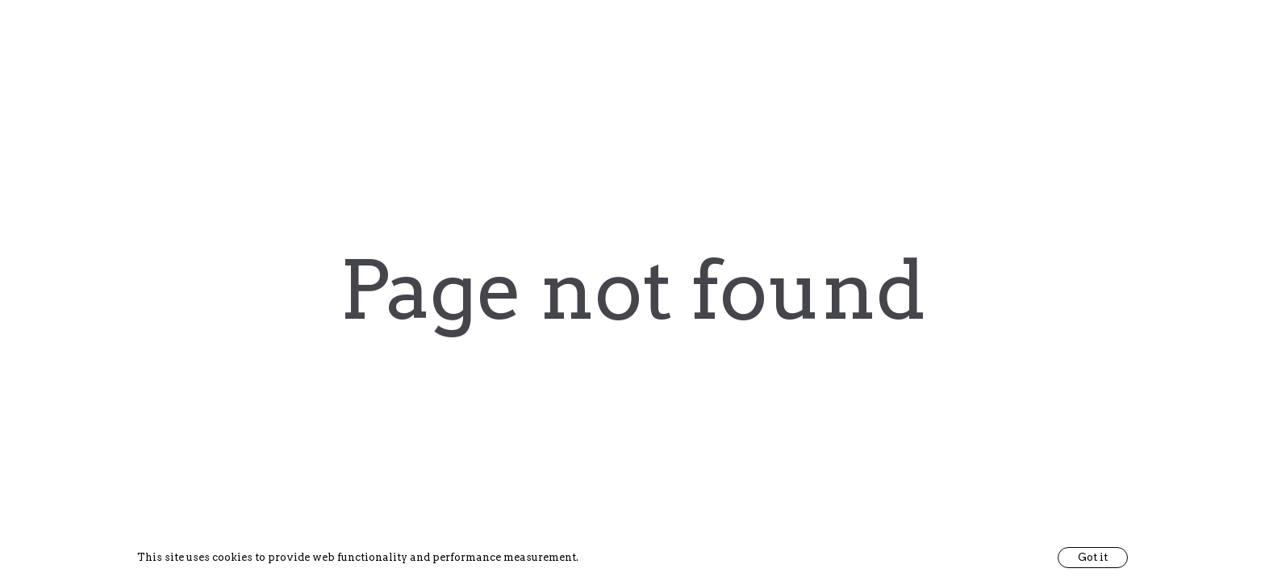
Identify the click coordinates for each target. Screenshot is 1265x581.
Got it (1093, 557)
